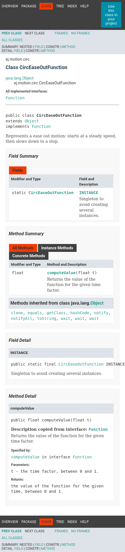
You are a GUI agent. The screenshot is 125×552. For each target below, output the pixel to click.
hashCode (79, 313)
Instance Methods (57, 248)
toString (46, 318)
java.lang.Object (20, 78)
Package (28, 6)
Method (68, 47)
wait (65, 318)
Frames (61, 33)
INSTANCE (88, 192)
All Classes (12, 40)
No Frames (80, 33)
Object (31, 121)
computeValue (61, 272)
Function (15, 98)
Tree (60, 6)
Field (39, 47)
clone (17, 313)
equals (35, 313)
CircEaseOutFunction (50, 192)
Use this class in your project (111, 14)
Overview (10, 6)
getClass (55, 313)
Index (72, 6)
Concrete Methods (28, 256)
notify (101, 313)
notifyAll (21, 318)
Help (85, 6)
